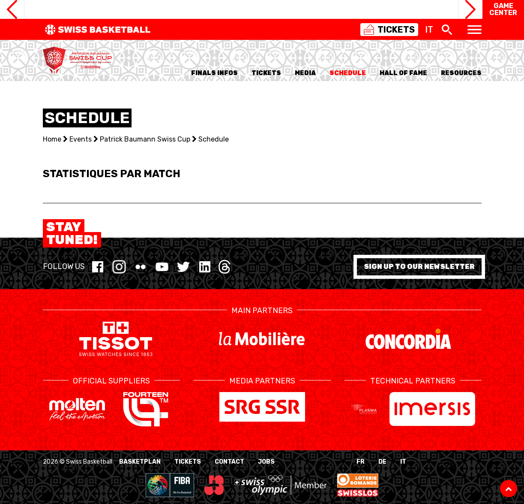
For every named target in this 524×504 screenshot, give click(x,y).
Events (80, 139)
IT (403, 461)
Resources (461, 73)
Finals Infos (214, 73)
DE (382, 461)
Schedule (347, 73)
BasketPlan (140, 461)
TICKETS (266, 73)
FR (360, 461)
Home (52, 139)
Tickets (187, 461)
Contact (229, 461)
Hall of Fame (403, 73)
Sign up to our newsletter (419, 267)
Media (305, 73)
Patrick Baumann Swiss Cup (145, 139)
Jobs (266, 461)
